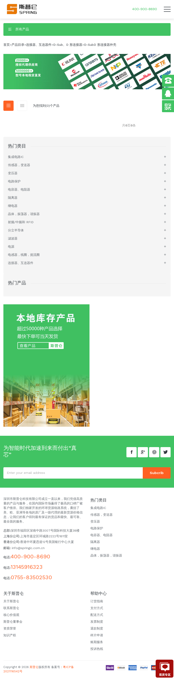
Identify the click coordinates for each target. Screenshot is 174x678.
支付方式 (96, 608)
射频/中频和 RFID (21, 222)
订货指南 (96, 601)
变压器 (12, 173)
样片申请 (96, 635)
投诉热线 (96, 649)
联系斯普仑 (11, 608)
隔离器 (12, 197)
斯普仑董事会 (12, 621)
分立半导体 (16, 230)
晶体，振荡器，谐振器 (24, 214)
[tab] (8, 106)
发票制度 (96, 621)
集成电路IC (16, 157)
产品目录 (18, 44)
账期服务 (96, 642)
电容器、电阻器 (19, 189)
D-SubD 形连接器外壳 (100, 44)
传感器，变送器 (19, 165)
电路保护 (14, 181)
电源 (11, 246)
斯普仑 (34, 667)
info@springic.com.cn (28, 548)
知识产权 (9, 635)
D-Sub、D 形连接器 (67, 44)
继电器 (12, 206)
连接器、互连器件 (38, 44)
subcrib (157, 473)
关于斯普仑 (11, 601)
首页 (6, 44)
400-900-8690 (144, 9)
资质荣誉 (9, 628)
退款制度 (96, 628)
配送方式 (96, 615)
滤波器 (12, 238)
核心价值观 (11, 615)
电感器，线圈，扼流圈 (24, 255)
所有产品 (18, 29)
